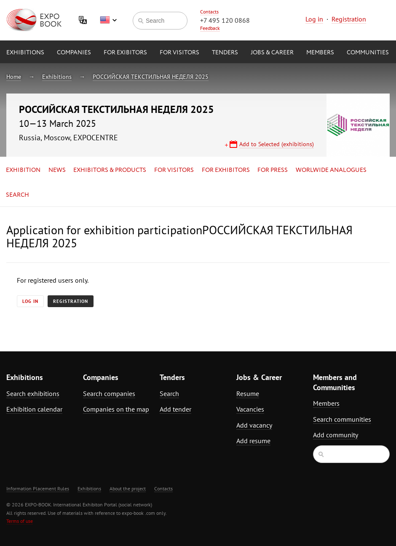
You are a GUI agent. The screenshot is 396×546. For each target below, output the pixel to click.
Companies (74, 52)
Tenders (225, 52)
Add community (335, 435)
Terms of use (19, 521)
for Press (272, 170)
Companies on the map (116, 409)
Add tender (175, 409)
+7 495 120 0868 (225, 20)
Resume (247, 393)
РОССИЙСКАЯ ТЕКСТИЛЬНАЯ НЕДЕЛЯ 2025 (151, 76)
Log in (314, 19)
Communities (368, 52)
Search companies (109, 393)
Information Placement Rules (37, 488)
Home (13, 76)
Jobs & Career (272, 52)
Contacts (209, 11)
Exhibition (23, 170)
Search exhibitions (32, 393)
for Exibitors (125, 52)
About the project (128, 488)
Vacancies (250, 409)
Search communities (342, 419)
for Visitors (179, 52)
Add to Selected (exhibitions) (276, 144)
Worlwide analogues (331, 170)
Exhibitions (25, 52)
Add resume (253, 440)
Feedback (210, 28)
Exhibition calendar (34, 409)
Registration (349, 19)
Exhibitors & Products (109, 170)
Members (320, 52)
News (57, 170)
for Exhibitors (226, 170)
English (108, 20)
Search (17, 195)
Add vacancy (254, 425)
